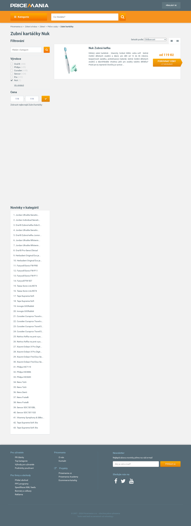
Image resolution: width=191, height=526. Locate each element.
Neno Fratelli (23, 397)
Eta (18, 77)
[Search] (122, 16)
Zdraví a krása (31, 26)
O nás (61, 457)
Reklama (19, 494)
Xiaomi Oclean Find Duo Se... (30, 357)
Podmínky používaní (24, 468)
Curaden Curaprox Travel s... (30, 316)
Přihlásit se (171, 5)
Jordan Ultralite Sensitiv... (27, 215)
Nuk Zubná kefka (99, 48)
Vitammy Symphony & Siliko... (30, 417)
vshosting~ (109, 516)
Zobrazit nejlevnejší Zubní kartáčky (26, 105)
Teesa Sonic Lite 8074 (27, 286)
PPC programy (22, 484)
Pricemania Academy (68, 477)
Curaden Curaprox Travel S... (30, 326)
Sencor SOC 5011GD (26, 412)
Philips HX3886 (24, 372)
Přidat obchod (21, 480)
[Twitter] (123, 482)
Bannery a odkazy (23, 491)
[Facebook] (116, 482)
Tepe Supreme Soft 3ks (27, 422)
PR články (19, 457)
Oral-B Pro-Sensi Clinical (27, 250)
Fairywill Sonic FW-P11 (27, 270)
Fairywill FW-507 (24, 281)
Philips (20, 67)
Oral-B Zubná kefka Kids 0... (28, 225)
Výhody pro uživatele (24, 464)
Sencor (20, 74)
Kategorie (21, 16)
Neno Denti (22, 392)
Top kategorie (21, 461)
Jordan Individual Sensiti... (28, 220)
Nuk (17, 80)
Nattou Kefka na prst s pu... (29, 336)
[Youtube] (131, 482)
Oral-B (20, 64)
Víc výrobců (19, 85)
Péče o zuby (53, 26)
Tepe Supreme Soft (25, 296)
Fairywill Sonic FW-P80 (27, 265)
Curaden (21, 70)
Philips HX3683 (24, 377)
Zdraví (42, 26)
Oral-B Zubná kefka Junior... (28, 235)
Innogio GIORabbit (25, 306)
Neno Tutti (21, 382)
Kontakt (62, 461)
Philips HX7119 (24, 367)
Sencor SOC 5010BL (26, 407)
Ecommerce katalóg (68, 480)
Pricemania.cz (16, 26)
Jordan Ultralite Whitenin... (28, 240)
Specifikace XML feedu (25, 487)
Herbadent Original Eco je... (28, 255)
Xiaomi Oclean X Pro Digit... (29, 346)
